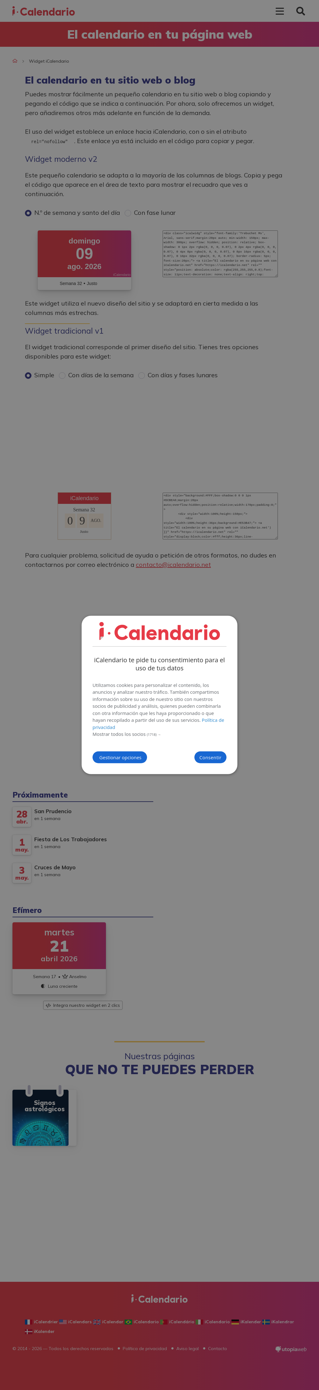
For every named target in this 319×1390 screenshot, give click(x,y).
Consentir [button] (199, 757)
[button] (159, 734)
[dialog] (159, 695)
